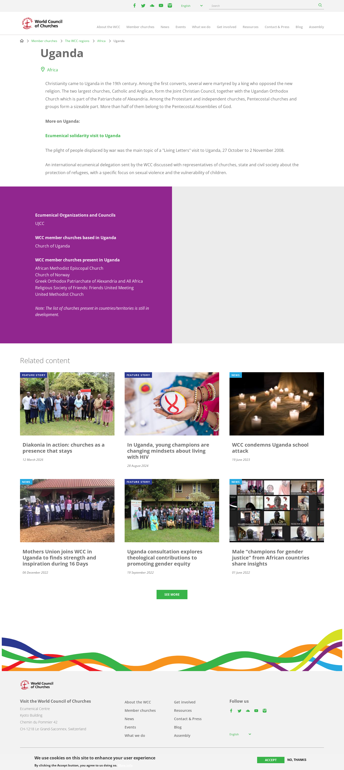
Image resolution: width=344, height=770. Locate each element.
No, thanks (297, 760)
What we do (201, 27)
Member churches (140, 27)
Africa (101, 41)
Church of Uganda (52, 246)
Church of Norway (52, 275)
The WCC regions (77, 41)
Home (22, 41)
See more (172, 594)
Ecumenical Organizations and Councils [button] (75, 215)
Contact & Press (277, 27)
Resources (250, 27)
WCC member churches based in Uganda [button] (75, 237)
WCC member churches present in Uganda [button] (77, 260)
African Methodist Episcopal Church (69, 268)
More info (125, 765)
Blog (299, 27)
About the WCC (108, 27)
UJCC (39, 223)
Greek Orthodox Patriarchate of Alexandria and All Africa (89, 281)
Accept (271, 760)
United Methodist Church (59, 294)
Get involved (226, 27)
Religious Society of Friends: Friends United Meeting (84, 287)
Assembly (316, 27)
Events (181, 27)
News (165, 27)
